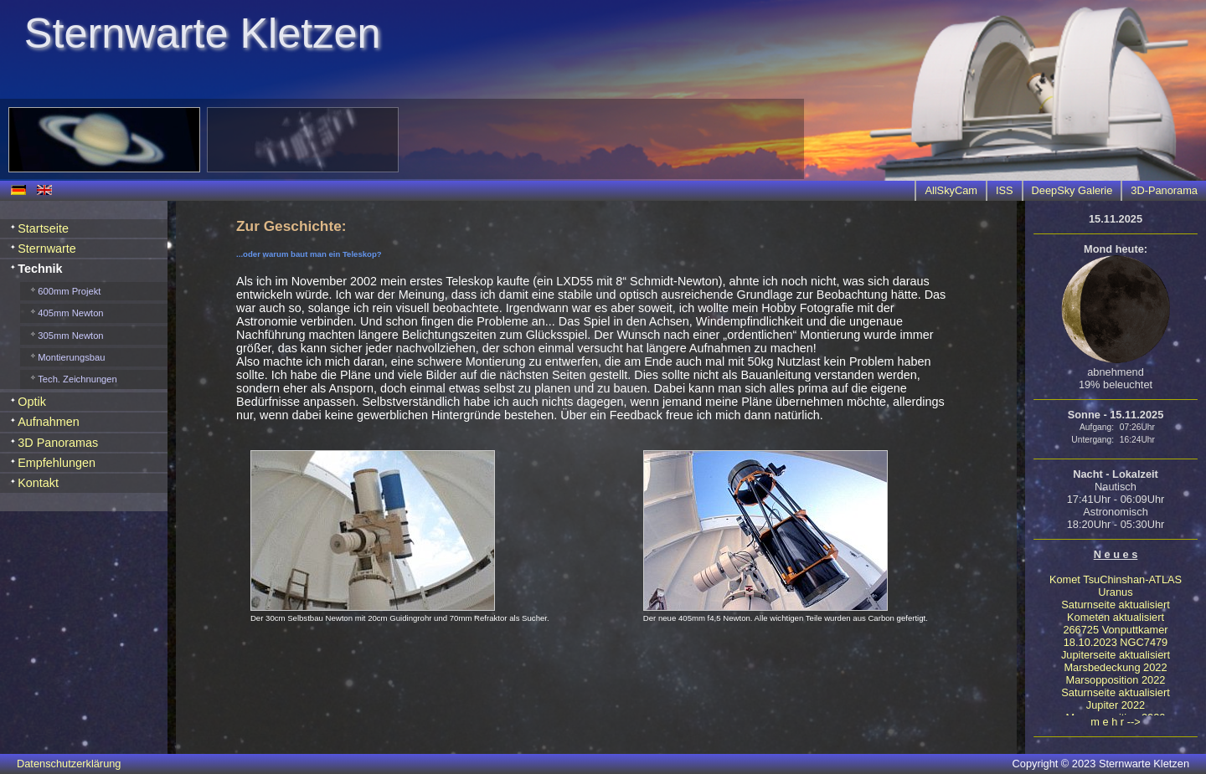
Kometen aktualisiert (1115, 617)
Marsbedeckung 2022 (1115, 667)
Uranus (1115, 592)
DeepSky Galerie (1072, 190)
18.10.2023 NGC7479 (1116, 642)
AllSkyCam (951, 190)
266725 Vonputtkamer (1115, 629)
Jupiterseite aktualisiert (1115, 654)
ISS (1004, 190)
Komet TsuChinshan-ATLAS (1115, 579)
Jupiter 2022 (1115, 705)
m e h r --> (1115, 721)
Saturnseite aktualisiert (1115, 604)
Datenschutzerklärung (69, 763)
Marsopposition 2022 (1116, 680)
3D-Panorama (1164, 190)
